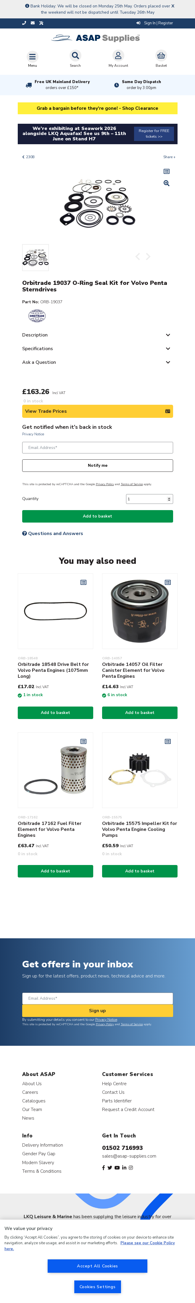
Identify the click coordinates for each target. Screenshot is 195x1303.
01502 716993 (122, 1148)
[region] (97, 1261)
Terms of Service (132, 484)
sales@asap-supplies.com (129, 1156)
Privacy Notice (33, 434)
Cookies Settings (98, 1287)
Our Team (32, 1109)
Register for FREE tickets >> (154, 133)
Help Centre (114, 1083)
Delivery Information (42, 1145)
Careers (30, 1092)
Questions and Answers (52, 533)
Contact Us (113, 1092)
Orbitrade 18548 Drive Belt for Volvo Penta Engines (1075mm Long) (53, 670)
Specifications (37, 348)
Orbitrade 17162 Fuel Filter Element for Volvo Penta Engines (49, 829)
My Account (118, 59)
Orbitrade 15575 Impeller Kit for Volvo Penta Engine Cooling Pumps (139, 829)
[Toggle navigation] (32, 59)
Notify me (97, 465)
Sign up (97, 1010)
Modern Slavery (38, 1162)
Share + (169, 157)
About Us (32, 1083)
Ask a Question (39, 362)
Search (75, 59)
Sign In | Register (154, 23)
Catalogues (34, 1101)
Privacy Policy (105, 484)
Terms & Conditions (42, 1171)
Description (35, 335)
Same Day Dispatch (141, 85)
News (28, 1118)
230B (30, 157)
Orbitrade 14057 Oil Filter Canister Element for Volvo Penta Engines (133, 670)
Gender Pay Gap (38, 1153)
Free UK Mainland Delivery (62, 85)
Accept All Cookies (97, 1266)
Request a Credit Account (128, 1109)
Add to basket (97, 516)
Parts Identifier (117, 1101)
